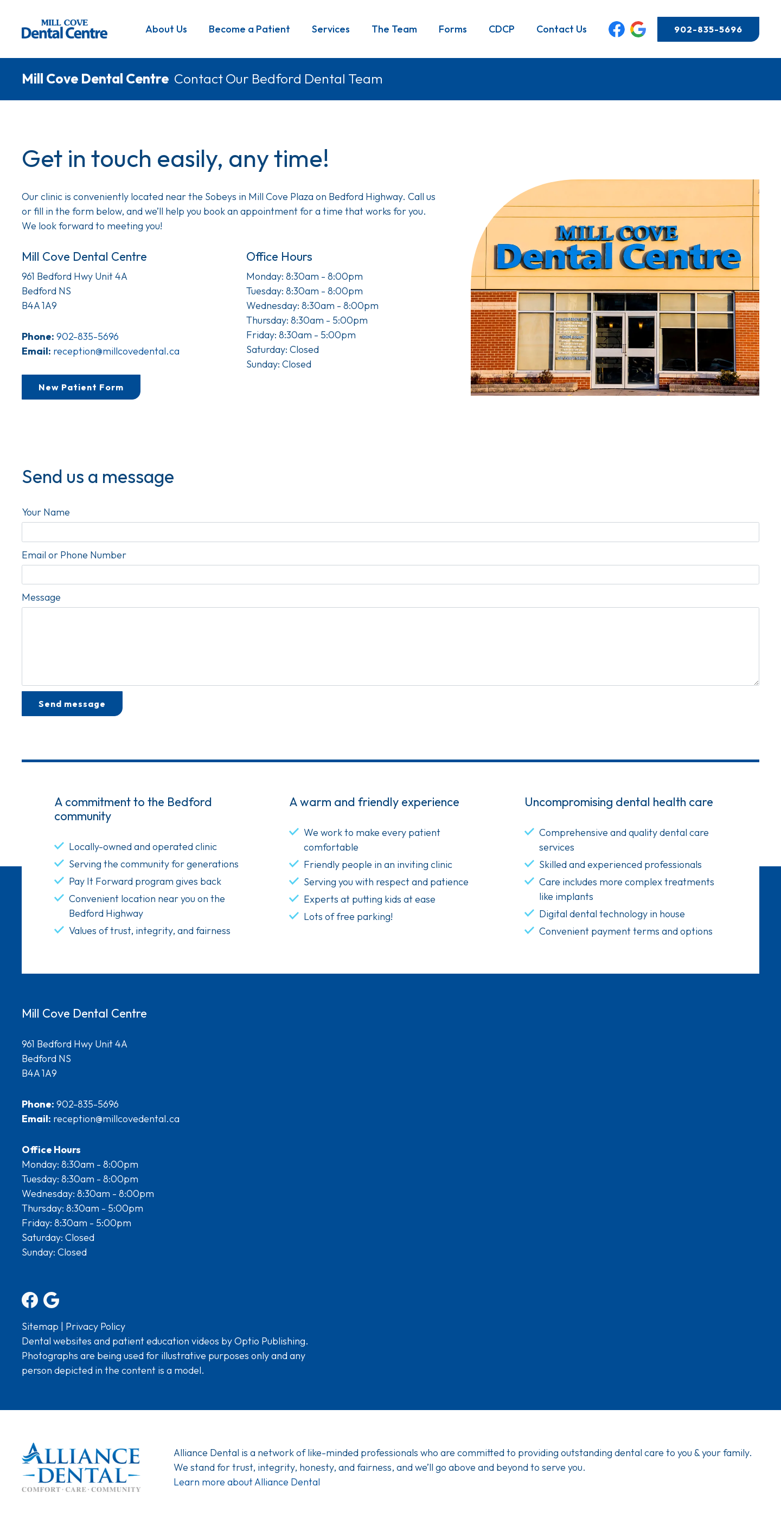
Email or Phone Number (74, 555)
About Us (166, 29)
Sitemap (40, 1326)
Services (331, 29)
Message (41, 597)
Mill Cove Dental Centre (95, 78)
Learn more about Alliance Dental (247, 1482)
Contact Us (561, 29)
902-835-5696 (708, 29)
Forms (453, 29)
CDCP (502, 29)
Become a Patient (249, 29)
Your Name (46, 512)
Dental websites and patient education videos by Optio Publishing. (165, 1341)
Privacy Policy (95, 1326)
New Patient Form (81, 387)
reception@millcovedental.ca (116, 351)
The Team (394, 29)
